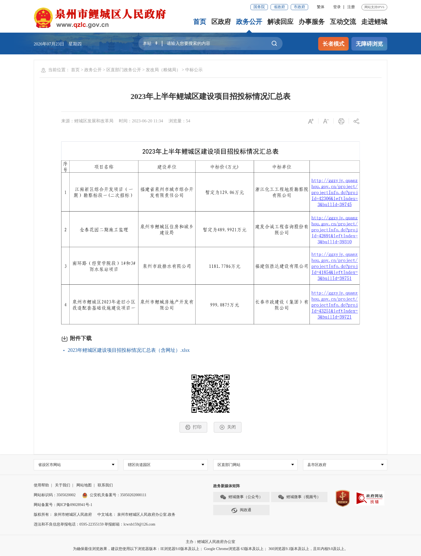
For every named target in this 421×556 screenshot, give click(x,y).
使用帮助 (41, 485)
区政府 (221, 21)
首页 (199, 21)
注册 (351, 7)
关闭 (227, 427)
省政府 (279, 7)
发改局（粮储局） (163, 69)
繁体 (320, 7)
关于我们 (62, 485)
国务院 (259, 7)
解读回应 (280, 21)
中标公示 (194, 69)
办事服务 (312, 21)
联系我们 (105, 485)
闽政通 (241, 510)
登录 (337, 7)
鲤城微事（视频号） (299, 497)
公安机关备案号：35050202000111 (114, 495)
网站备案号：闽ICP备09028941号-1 (63, 505)
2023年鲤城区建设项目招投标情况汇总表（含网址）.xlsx (129, 350)
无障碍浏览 (369, 44)
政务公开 (249, 21)
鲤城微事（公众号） (241, 497)
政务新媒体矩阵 (226, 486)
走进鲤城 (374, 21)
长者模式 (333, 44)
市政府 (299, 7)
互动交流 (343, 21)
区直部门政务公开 (123, 69)
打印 (193, 427)
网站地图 (84, 485)
